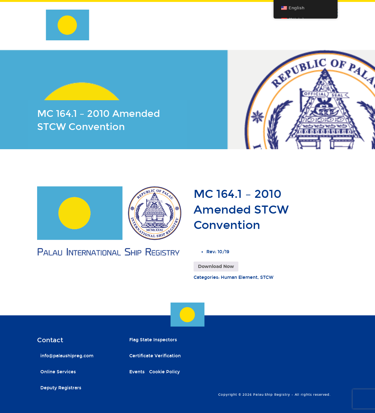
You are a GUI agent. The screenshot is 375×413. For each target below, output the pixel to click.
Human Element (239, 277)
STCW (267, 277)
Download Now (216, 266)
